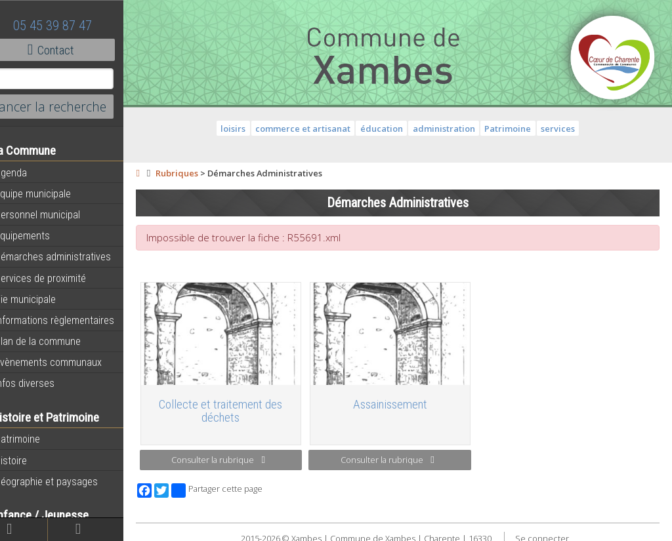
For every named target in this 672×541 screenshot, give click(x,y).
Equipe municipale (49, 193)
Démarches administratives (69, 256)
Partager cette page (238, 486)
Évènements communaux (65, 362)
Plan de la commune (54, 341)
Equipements (39, 235)
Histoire (27, 460)
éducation (392, 128)
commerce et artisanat (313, 128)
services (568, 128)
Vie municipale (42, 299)
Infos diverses (41, 383)
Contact (72, 50)
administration (454, 128)
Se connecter (552, 534)
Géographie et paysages (63, 481)
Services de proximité (57, 278)
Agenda (27, 172)
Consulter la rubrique (236, 456)
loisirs (243, 128)
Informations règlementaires (71, 320)
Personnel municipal (54, 214)
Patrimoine (34, 438)
